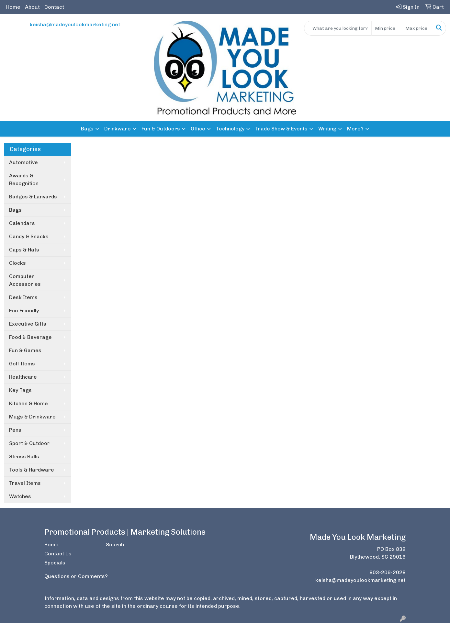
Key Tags (20, 390)
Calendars (22, 223)
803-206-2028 (387, 572)
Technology (230, 129)
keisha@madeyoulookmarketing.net (75, 24)
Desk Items (23, 297)
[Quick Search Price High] (417, 28)
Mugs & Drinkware (32, 417)
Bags (87, 129)
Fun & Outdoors (160, 129)
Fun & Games (25, 350)
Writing (327, 129)
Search (115, 544)
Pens (15, 430)
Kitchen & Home (28, 403)
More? (355, 129)
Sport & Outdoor (29, 443)
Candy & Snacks (29, 236)
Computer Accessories (25, 280)
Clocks (17, 263)
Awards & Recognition (24, 179)
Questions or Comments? (76, 576)
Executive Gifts (27, 324)
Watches (20, 496)
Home (13, 7)
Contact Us (58, 554)
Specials (54, 563)
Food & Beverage (30, 337)
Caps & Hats (24, 250)
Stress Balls (24, 456)
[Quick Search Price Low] (386, 28)
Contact (54, 7)
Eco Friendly (24, 310)
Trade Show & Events (281, 129)
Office (198, 129)
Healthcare (23, 377)
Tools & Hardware (31, 470)
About (32, 7)
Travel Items (25, 483)
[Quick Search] (338, 28)
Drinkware (117, 129)
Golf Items (22, 364)
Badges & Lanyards (33, 197)
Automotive (23, 162)
